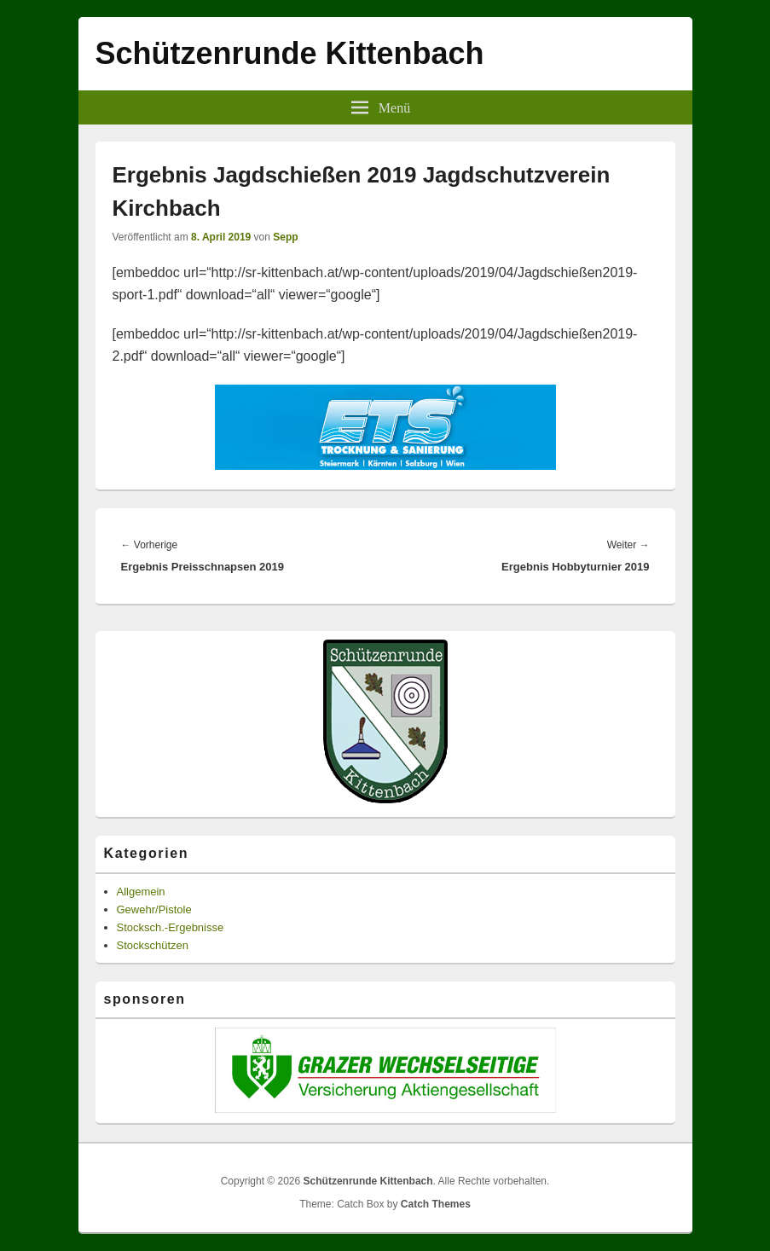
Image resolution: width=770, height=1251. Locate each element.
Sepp (285, 237)
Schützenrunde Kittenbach (290, 53)
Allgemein (141, 891)
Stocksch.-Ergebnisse (170, 927)
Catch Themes (436, 1204)
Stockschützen (153, 945)
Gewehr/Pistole (154, 909)
